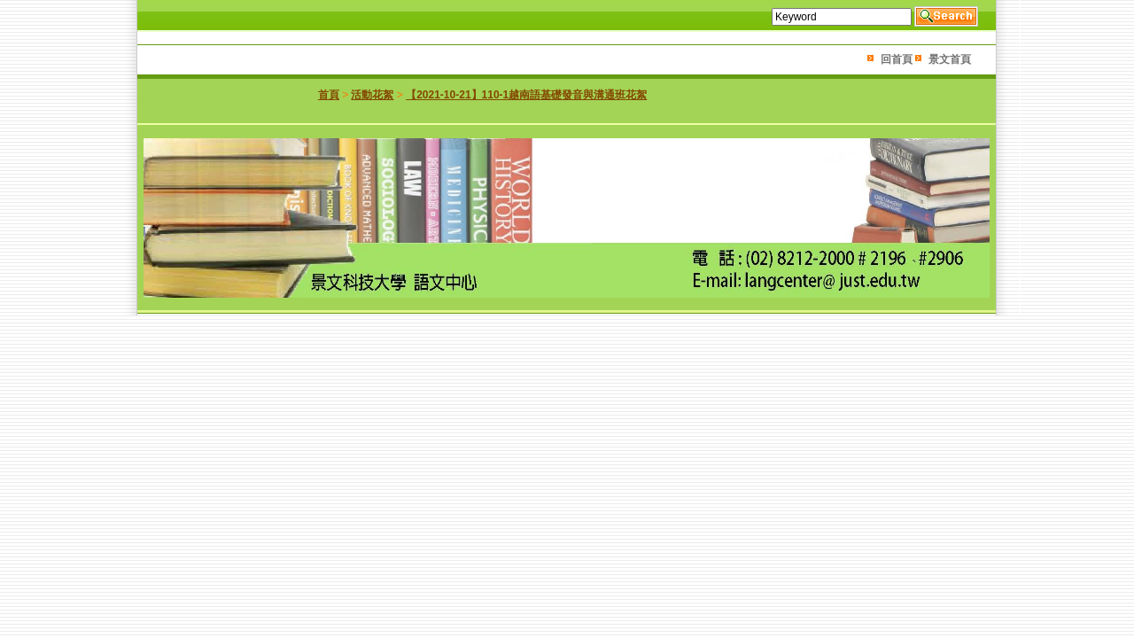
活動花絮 (372, 95)
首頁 (328, 95)
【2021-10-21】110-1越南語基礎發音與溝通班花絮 (526, 95)
